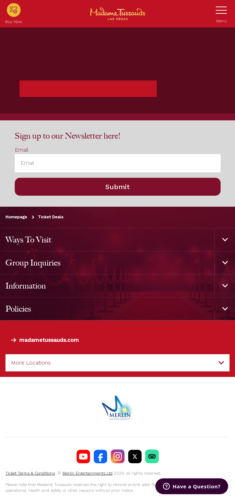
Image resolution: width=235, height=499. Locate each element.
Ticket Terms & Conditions (30, 473)
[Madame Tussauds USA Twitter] (135, 456)
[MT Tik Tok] (152, 456)
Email (21, 150)
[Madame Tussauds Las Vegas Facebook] (100, 456)
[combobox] (117, 362)
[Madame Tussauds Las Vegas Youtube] (83, 456)
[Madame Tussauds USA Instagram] (118, 456)
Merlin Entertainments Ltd (87, 473)
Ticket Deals (50, 217)
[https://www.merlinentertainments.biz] (117, 407)
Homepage (16, 217)
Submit (117, 187)
